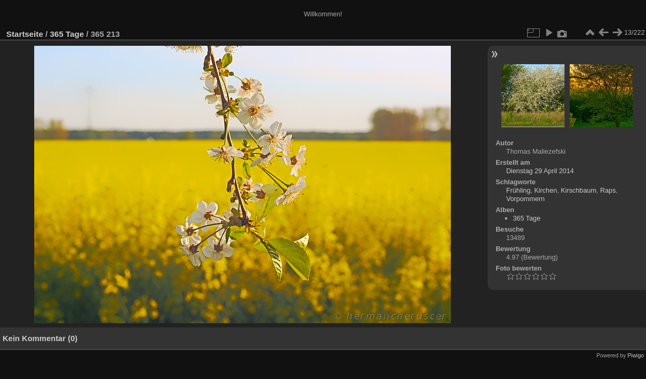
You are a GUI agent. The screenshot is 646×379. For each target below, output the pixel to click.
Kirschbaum (579, 190)
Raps (608, 190)
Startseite (24, 33)
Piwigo (636, 355)
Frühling (518, 190)
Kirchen (545, 190)
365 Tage (67, 33)
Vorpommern (525, 199)
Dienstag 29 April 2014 (540, 171)
